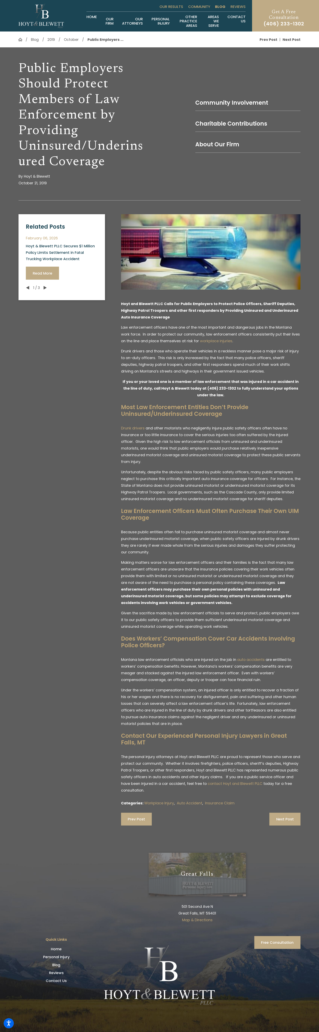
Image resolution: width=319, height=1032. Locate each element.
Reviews (238, 6)
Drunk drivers (133, 428)
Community (199, 6)
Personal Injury (56, 956)
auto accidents (251, 659)
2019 (51, 39)
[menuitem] (91, 21)
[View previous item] (27, 288)
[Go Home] (22, 39)
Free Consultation (277, 942)
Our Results (171, 6)
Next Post (285, 819)
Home (56, 949)
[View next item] (45, 288)
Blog (220, 6)
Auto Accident (189, 803)
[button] (9, 1023)
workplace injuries (216, 340)
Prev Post (136, 819)
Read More (42, 273)
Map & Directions (197, 919)
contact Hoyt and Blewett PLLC (235, 783)
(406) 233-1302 (283, 24)
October (71, 39)
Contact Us (56, 980)
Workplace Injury (159, 803)
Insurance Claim (220, 803)
